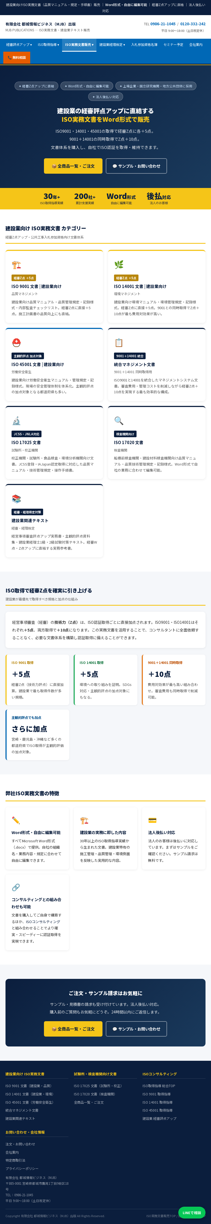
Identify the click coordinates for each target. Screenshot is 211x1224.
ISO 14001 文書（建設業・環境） (30, 1094)
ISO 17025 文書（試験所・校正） (99, 1085)
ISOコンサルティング (43, 921)
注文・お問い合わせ (20, 1144)
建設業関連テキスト (20, 1118)
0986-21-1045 (163, 23)
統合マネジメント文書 (21, 1110)
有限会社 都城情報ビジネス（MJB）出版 (47, 26)
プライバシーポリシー (21, 1168)
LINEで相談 (192, 1212)
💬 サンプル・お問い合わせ (136, 166)
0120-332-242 (193, 23)
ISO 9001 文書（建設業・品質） (29, 1085)
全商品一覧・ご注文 (89, 1102)
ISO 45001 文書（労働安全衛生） (30, 1102)
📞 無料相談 (17, 57)
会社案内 (195, 44)
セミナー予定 (173, 44)
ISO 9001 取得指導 (157, 1094)
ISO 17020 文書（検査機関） (95, 1094)
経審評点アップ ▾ (19, 44)
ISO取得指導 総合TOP (159, 1085)
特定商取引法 (15, 1160)
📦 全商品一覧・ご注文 (73, 166)
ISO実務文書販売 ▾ (79, 44)
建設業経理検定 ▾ (112, 44)
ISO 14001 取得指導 (158, 1102)
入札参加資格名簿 (144, 44)
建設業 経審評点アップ (159, 1118)
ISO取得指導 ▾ (48, 44)
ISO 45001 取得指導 (158, 1110)
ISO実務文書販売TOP (161, 1216)
